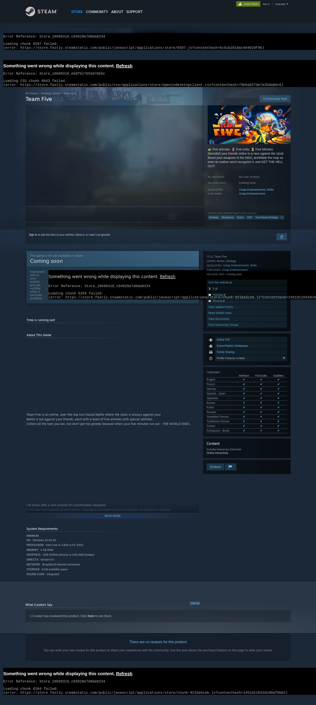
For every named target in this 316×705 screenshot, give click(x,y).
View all (195, 610)
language (280, 4)
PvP (249, 222)
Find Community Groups (223, 428)
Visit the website (220, 386)
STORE (77, 11)
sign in (266, 4)
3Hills (270, 195)
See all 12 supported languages (225, 326)
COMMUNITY (97, 11)
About (117, 11)
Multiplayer (228, 222)
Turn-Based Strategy (266, 222)
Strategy (213, 222)
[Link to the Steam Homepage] (44, 15)
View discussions (218, 422)
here (91, 623)
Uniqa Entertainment (252, 195)
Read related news (220, 416)
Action (240, 222)
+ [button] (282, 222)
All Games (31, 98)
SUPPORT (134, 11)
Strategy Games (51, 98)
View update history (220, 410)
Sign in (33, 240)
